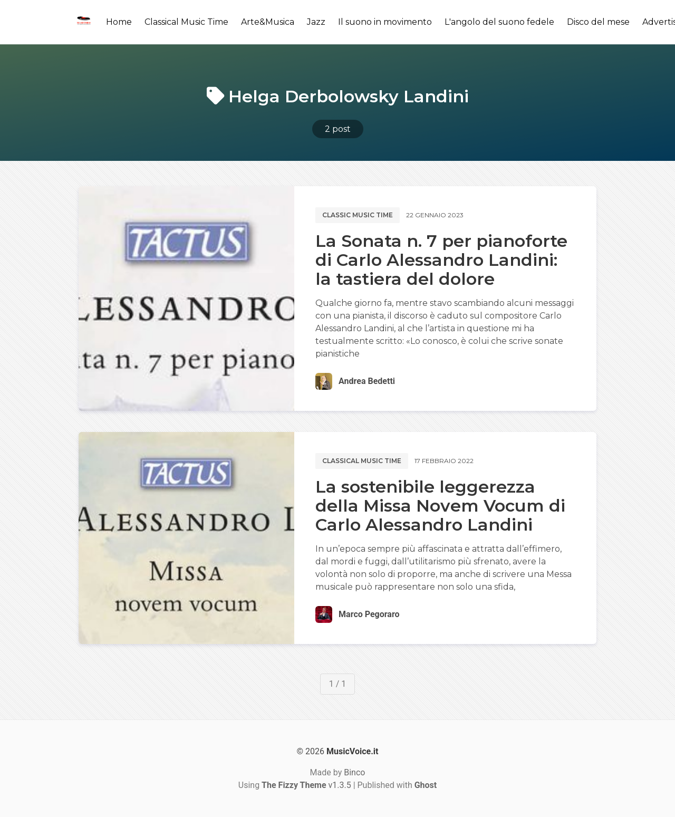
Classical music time (361, 461)
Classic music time (357, 215)
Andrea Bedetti (367, 381)
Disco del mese (598, 22)
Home (119, 22)
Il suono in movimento (385, 22)
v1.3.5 (306, 785)
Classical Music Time (186, 22)
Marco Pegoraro (369, 614)
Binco (354, 772)
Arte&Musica (267, 22)
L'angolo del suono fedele (499, 22)
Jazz (316, 22)
